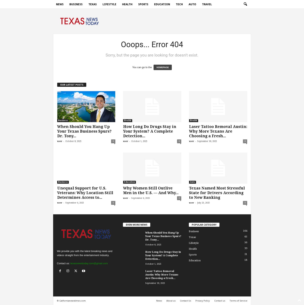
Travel (207, 4)
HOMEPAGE (162, 67)
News (60, 4)
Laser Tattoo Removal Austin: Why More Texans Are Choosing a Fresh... (218, 131)
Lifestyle (109, 4)
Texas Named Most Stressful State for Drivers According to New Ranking (217, 193)
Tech (179, 4)
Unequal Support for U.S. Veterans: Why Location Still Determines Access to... (85, 193)
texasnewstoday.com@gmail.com (89, 263)
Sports (143, 4)
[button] (245, 4)
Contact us (219, 300)
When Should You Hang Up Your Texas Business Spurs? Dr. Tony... (84, 131)
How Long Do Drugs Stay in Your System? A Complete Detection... (149, 131)
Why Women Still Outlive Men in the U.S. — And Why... (151, 190)
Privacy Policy (202, 300)
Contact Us (185, 300)
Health (127, 4)
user (59, 141)
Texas (92, 4)
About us (170, 300)
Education (162, 4)
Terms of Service (238, 300)
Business (76, 4)
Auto (192, 4)
